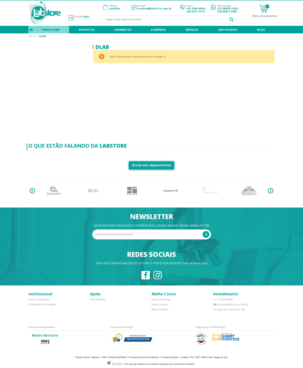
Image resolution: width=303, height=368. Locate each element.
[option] (54, 190)
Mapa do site (220, 357)
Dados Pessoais (161, 299)
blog (261, 30)
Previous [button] (32, 190)
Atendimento (98, 299)
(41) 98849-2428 (227, 8)
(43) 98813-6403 (227, 11)
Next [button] (270, 190)
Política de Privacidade (42, 304)
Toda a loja (50, 30)
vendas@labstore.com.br (155, 8)
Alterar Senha (159, 304)
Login (85, 16)
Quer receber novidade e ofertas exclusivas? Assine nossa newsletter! (151, 225)
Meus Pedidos (160, 309)
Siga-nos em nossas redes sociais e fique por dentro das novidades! (151, 263)
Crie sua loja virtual (134, 364)
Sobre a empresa (38, 299)
